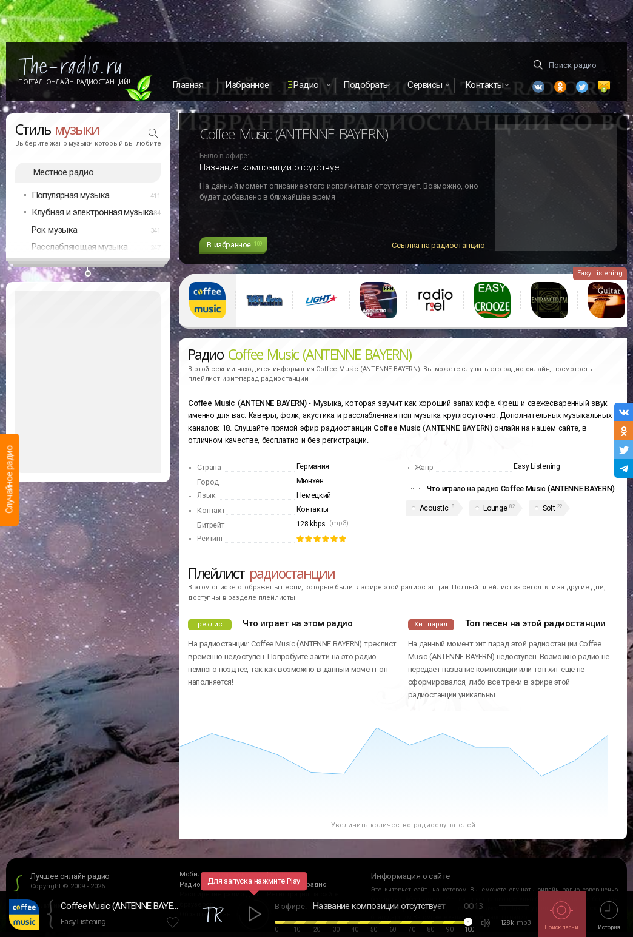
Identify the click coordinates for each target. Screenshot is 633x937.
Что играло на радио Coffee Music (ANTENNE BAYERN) (521, 488)
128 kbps (311, 524)
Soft (549, 508)
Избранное (247, 84)
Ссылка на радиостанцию (438, 245)
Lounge (495, 508)
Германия (313, 466)
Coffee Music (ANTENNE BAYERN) (121, 906)
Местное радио (63, 172)
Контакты (312, 509)
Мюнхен (310, 481)
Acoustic (434, 508)
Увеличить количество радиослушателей (403, 825)
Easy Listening (83, 921)
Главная (188, 84)
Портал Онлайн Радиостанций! (74, 82)
